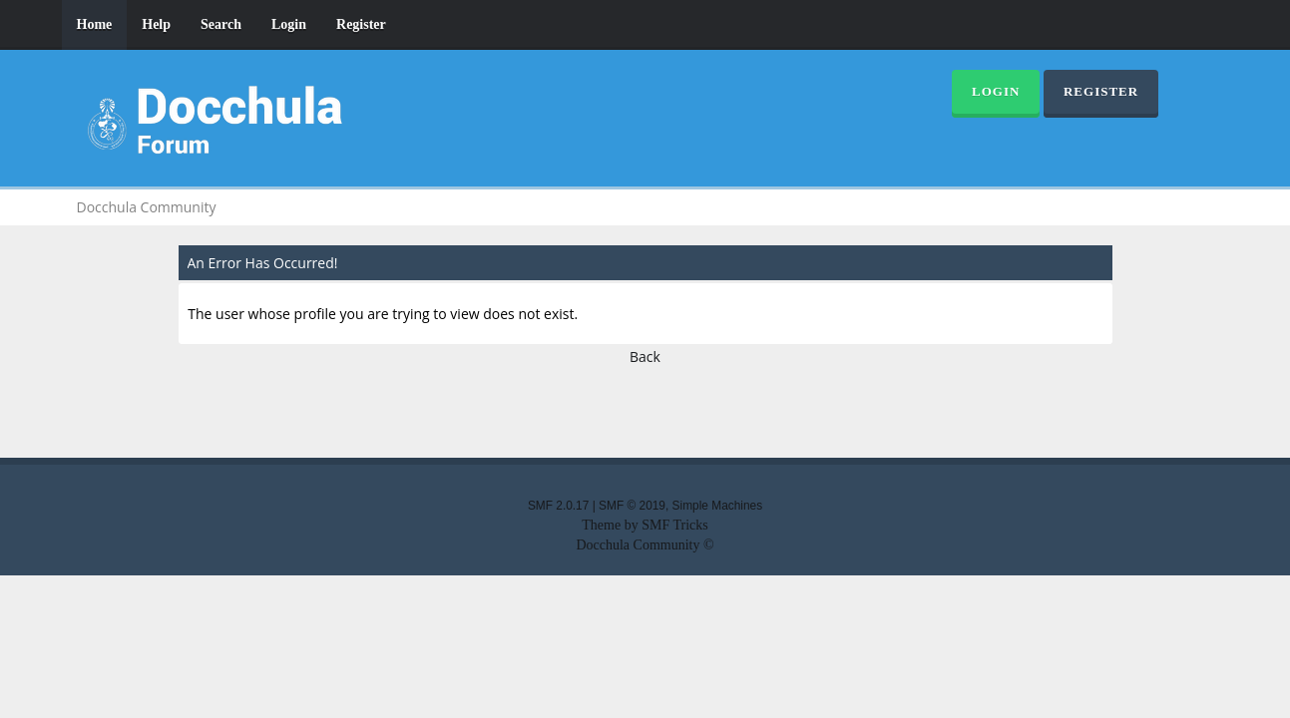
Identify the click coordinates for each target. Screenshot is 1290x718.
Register (361, 24)
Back (645, 356)
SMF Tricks (675, 525)
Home (95, 24)
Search (221, 24)
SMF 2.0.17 (558, 506)
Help (156, 24)
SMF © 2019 (632, 506)
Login (288, 24)
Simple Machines (717, 506)
